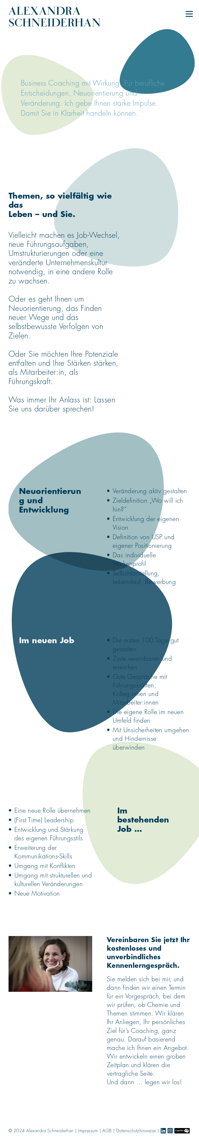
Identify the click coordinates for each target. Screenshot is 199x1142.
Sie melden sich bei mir (138, 979)
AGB (106, 1131)
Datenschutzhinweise (136, 1131)
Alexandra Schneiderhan (54, 16)
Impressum (88, 1131)
